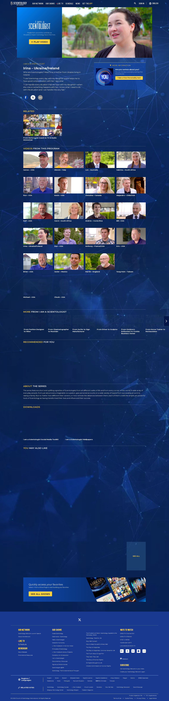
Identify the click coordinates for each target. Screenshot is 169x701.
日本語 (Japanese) (143, 678)
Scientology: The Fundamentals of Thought (65, 670)
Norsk (58, 681)
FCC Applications (151, 695)
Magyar (125, 678)
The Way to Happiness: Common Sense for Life (100, 650)
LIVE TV (60, 3)
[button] (166, 321)
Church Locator (88, 687)
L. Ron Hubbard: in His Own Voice (62, 646)
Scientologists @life (58, 667)
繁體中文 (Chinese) (101, 681)
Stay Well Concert (91, 641)
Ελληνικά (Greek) (75, 678)
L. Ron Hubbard (76, 687)
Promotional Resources (25, 655)
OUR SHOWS (50, 3)
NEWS (78, 3)
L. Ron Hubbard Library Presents (62, 652)
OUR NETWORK (37, 3)
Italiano (133, 678)
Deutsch (64, 678)
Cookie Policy (129, 698)
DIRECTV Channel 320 (127, 633)
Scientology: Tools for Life (94, 638)
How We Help (109, 687)
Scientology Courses (63, 687)
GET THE (87, 3)
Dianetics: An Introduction (60, 655)
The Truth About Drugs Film (95, 653)
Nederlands (50, 681)
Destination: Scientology (59, 636)
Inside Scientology (57, 633)
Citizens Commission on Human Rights (98, 666)
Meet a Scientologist (58, 639)
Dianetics (99, 687)
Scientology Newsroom (123, 687)
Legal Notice (153, 698)
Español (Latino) (87, 678)
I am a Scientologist (58, 658)
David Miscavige (137, 687)
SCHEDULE (69, 3)
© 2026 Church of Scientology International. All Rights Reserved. (31, 698)
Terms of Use (117, 698)
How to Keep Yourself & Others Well (97, 644)
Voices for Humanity (58, 642)
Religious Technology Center (55, 690)
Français (112, 681)
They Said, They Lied (92, 656)
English (49, 678)
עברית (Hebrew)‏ (115, 678)
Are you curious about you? (127, 69)
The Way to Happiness (93, 647)
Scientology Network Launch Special (29, 633)
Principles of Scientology (59, 649)
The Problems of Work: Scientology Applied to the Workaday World (101, 634)
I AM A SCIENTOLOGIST (34, 64)
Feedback (125, 659)
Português (67, 681)
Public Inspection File (135, 695)
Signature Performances (59, 664)
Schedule (22, 644)
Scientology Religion (73, 690)
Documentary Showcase (59, 661)
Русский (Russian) (78, 681)
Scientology (50, 687)
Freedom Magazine (87, 690)
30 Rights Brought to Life (94, 663)
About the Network (24, 636)
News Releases (22, 652)
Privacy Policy (141, 698)
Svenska (89, 681)
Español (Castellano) (101, 678)
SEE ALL (136, 556)
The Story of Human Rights (94, 659)
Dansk (57, 678)
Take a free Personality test (129, 78)
